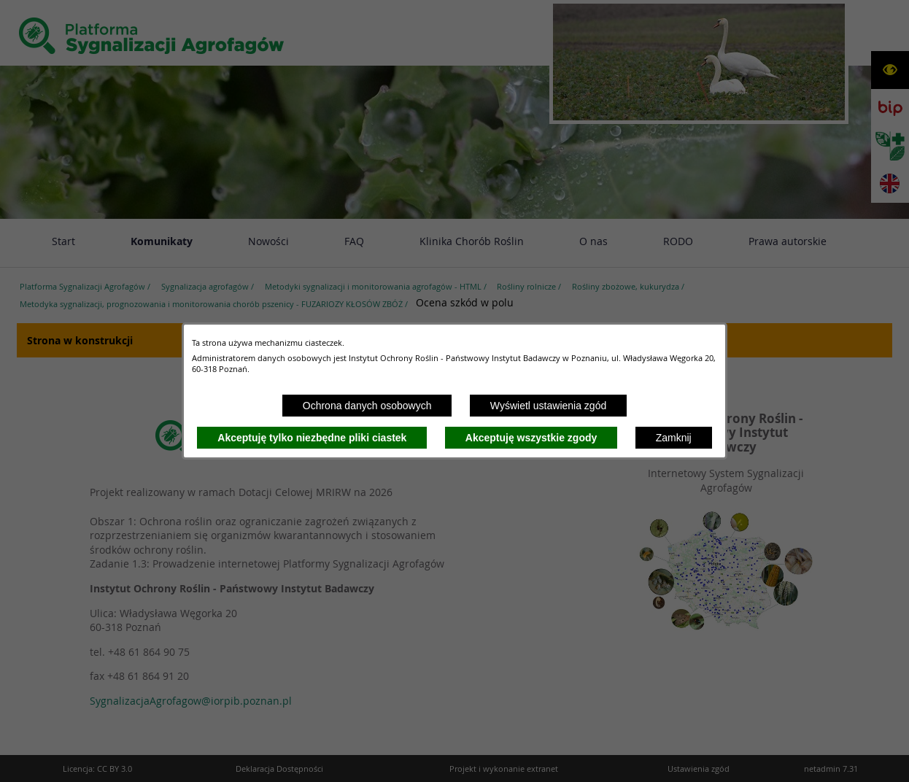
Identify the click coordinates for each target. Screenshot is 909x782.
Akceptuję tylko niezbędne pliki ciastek (311, 438)
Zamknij (674, 438)
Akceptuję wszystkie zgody (531, 438)
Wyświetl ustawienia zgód (548, 405)
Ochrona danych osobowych (367, 405)
